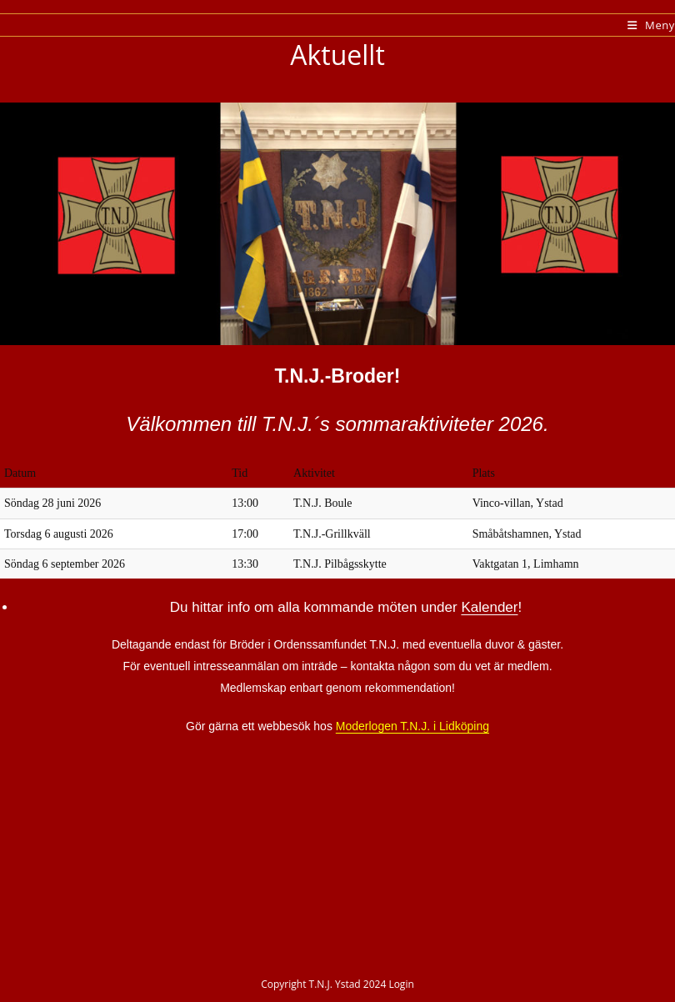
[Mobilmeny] (651, 25)
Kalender (489, 607)
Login (400, 984)
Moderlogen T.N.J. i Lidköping (412, 726)
